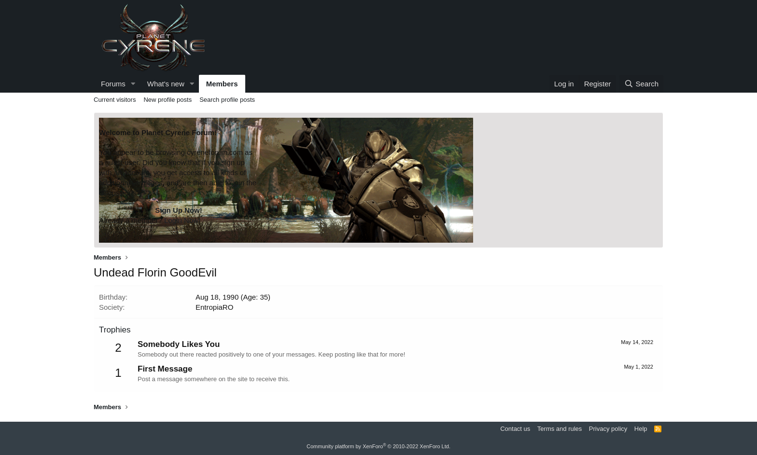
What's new (165, 84)
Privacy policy (608, 428)
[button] (133, 84)
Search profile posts (227, 99)
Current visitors (115, 99)
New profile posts (167, 99)
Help (640, 428)
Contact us (515, 428)
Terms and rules (559, 428)
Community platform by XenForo (378, 446)
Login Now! (182, 220)
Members (222, 84)
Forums (113, 84)
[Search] (641, 84)
